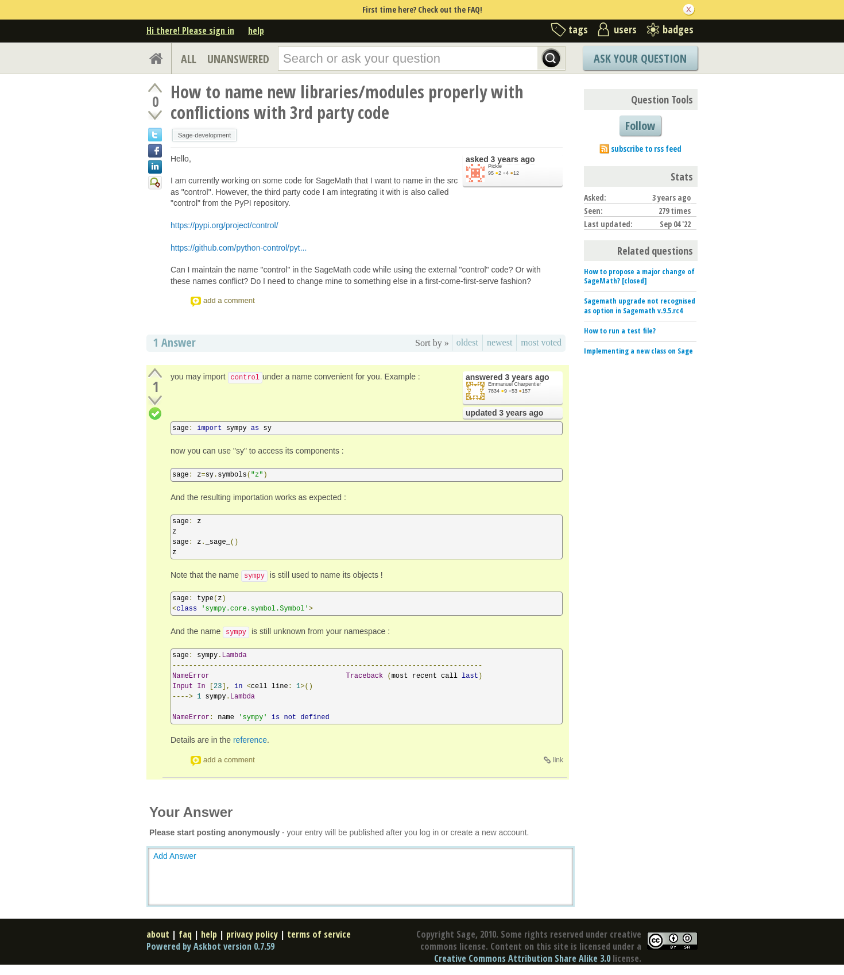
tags (578, 29)
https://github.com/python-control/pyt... (239, 247)
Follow (640, 125)
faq (185, 934)
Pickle (495, 166)
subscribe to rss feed (646, 148)
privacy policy (252, 934)
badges (678, 29)
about (157, 934)
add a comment (229, 300)
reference (250, 739)
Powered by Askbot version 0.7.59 (210, 946)
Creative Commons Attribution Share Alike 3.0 (522, 958)
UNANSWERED (238, 59)
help (256, 30)
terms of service (319, 934)
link (558, 760)
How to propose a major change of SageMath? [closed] (639, 276)
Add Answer (174, 856)
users (625, 29)
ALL (188, 59)
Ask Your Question (640, 58)
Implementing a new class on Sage (638, 351)
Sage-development (204, 135)
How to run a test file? (620, 330)
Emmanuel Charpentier (514, 384)
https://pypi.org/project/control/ (224, 225)
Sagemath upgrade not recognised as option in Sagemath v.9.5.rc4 (639, 305)
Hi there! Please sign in (190, 30)
